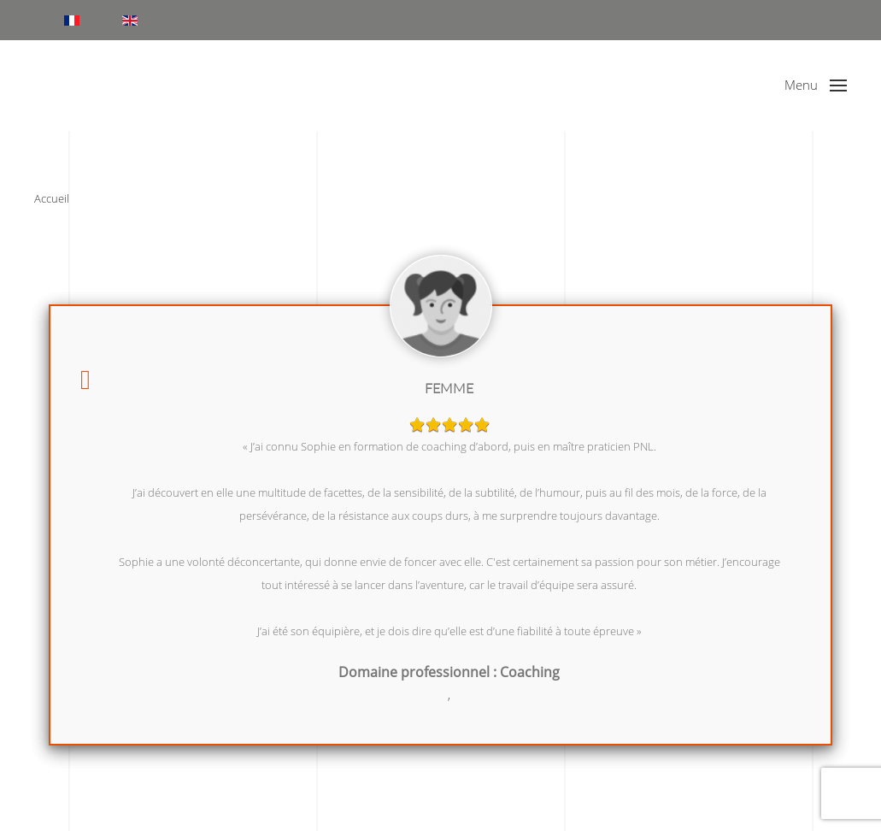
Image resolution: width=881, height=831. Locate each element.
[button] (815, 85)
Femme (449, 388)
